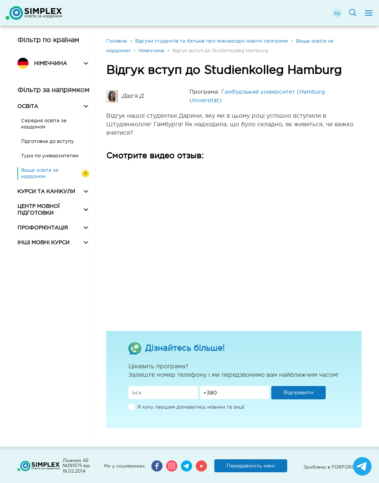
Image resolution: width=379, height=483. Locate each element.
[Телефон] (234, 392)
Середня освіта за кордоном (44, 124)
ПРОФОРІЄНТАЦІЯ (42, 228)
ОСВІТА (27, 106)
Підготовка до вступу (47, 141)
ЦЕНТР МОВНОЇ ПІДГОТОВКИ (38, 209)
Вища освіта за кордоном (39, 173)
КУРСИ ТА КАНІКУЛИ (46, 191)
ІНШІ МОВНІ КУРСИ (43, 242)
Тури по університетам (49, 155)
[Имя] (163, 392)
